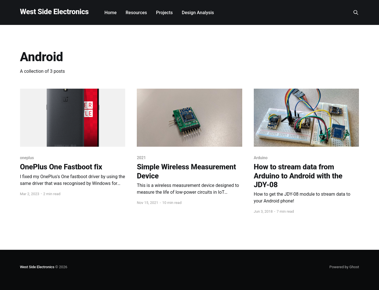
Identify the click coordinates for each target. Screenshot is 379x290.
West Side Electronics (54, 12)
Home (111, 12)
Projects (164, 12)
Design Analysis (198, 12)
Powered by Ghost (344, 267)
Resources (136, 12)
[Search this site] (355, 12)
